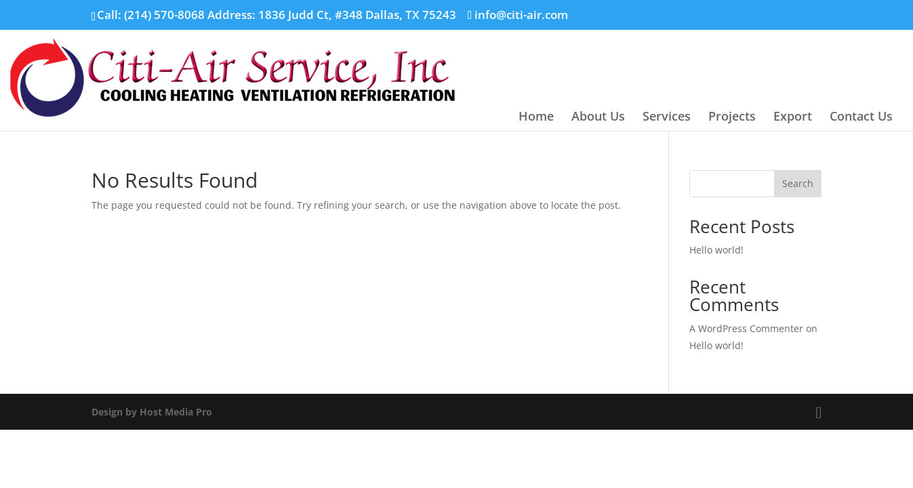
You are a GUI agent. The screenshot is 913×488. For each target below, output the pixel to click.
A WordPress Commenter (746, 328)
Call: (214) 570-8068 (151, 14)
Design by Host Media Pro (152, 411)
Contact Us (861, 117)
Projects (732, 117)
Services (667, 117)
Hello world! (716, 249)
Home (536, 117)
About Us (598, 117)
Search (797, 183)
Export (792, 117)
